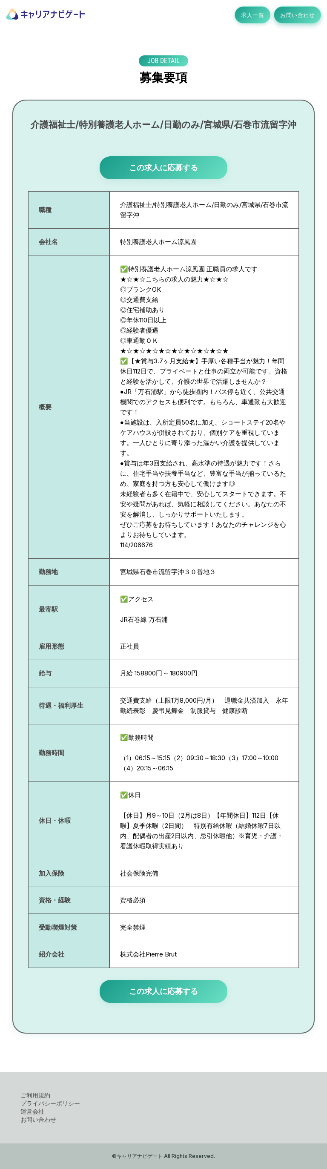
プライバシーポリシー (50, 1103)
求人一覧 (252, 14)
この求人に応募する (163, 167)
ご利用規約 (35, 1095)
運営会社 (32, 1111)
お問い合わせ (297, 14)
